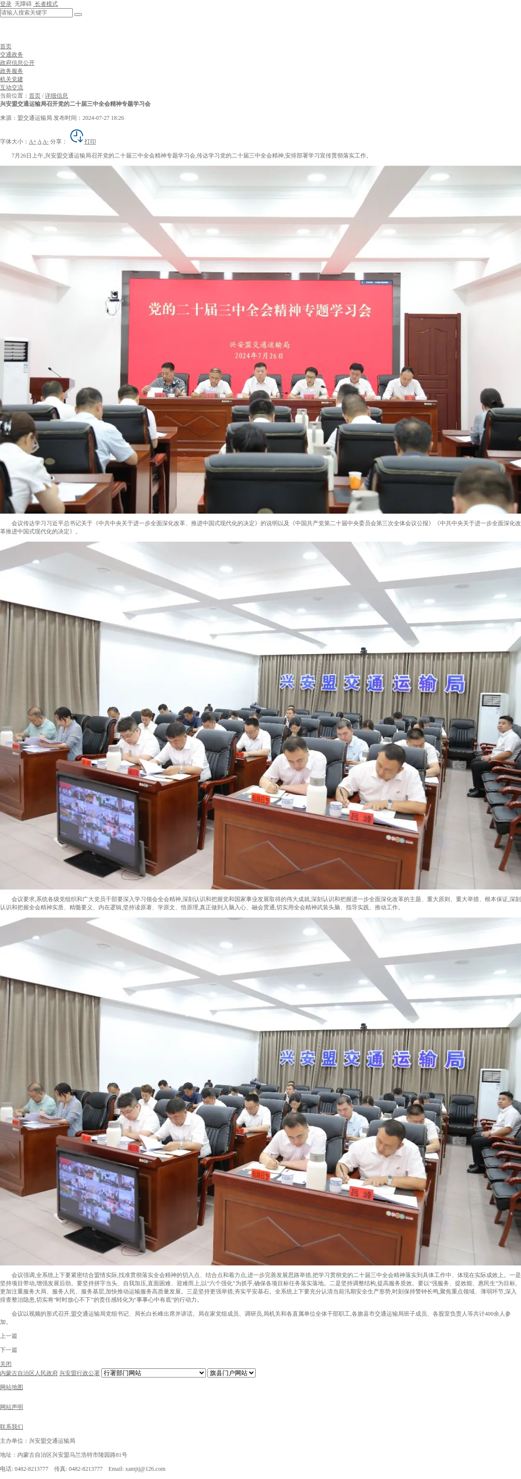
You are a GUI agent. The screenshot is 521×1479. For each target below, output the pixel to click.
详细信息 (56, 95)
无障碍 (22, 3)
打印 (82, 141)
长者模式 (45, 3)
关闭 (6, 1364)
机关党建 (11, 79)
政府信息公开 (17, 62)
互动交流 (11, 87)
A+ (32, 141)
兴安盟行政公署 (79, 1373)
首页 (6, 46)
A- (45, 141)
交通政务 (11, 54)
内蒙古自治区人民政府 (29, 1373)
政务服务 (11, 71)
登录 (6, 3)
